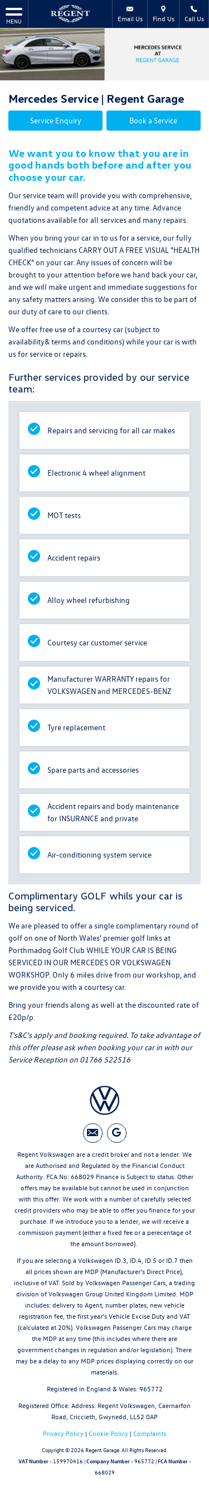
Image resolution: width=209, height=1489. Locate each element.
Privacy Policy (63, 1433)
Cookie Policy (108, 1433)
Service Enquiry (55, 120)
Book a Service (153, 120)
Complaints (149, 1433)
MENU (14, 15)
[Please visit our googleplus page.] (117, 1133)
